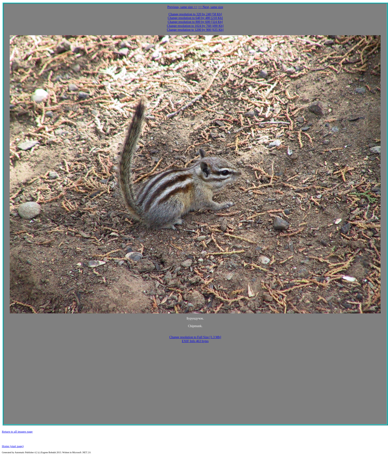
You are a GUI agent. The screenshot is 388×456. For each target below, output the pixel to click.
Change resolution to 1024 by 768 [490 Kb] (195, 26)
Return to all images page (17, 431)
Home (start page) (13, 446)
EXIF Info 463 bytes (195, 341)
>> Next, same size (210, 7)
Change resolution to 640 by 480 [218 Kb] (195, 18)
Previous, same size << (182, 7)
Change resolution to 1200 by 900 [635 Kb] (195, 30)
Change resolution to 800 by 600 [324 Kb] (195, 22)
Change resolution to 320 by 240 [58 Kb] (195, 14)
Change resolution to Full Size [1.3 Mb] (195, 337)
